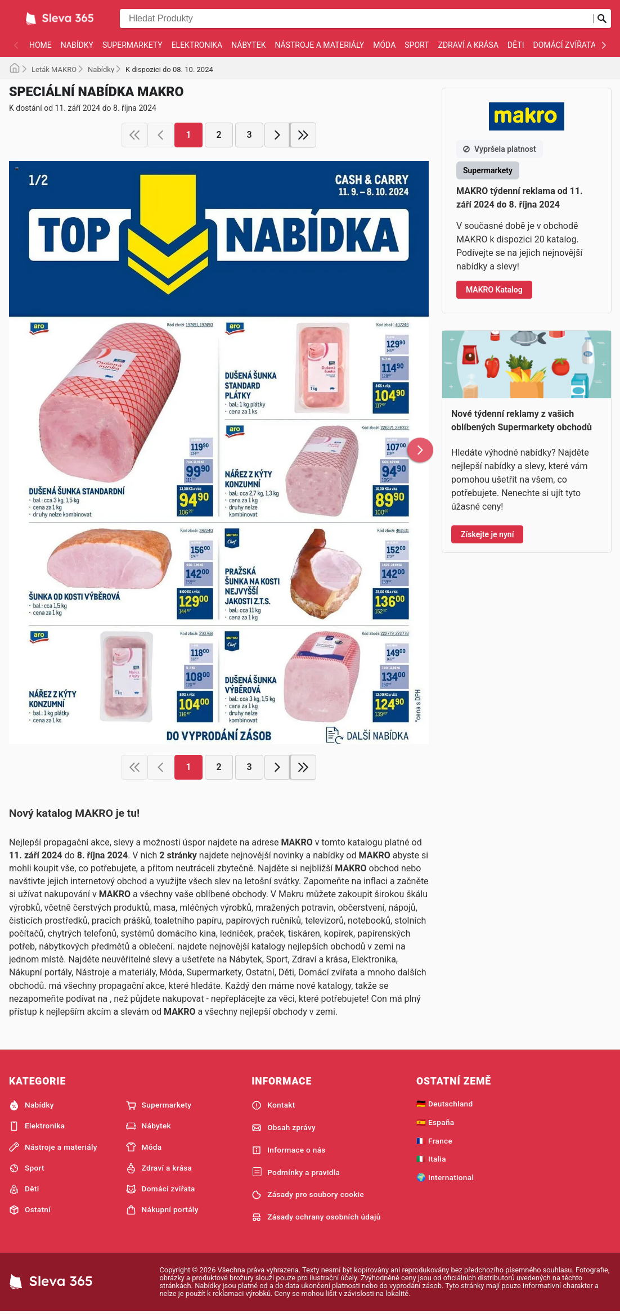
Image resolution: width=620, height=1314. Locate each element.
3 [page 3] (248, 134)
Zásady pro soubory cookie (307, 1195)
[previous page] (160, 135)
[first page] (134, 135)
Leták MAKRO (54, 69)
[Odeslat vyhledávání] (602, 19)
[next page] (277, 135)
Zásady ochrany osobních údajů (315, 1217)
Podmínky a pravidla (295, 1172)
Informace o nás (288, 1150)
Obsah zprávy (283, 1128)
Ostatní (30, 1210)
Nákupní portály (162, 1210)
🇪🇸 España (435, 1122)
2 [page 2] (218, 134)
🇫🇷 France (434, 1140)
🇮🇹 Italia (431, 1158)
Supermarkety (132, 45)
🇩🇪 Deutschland (444, 1103)
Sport (417, 45)
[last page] (303, 135)
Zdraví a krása (468, 45)
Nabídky (77, 45)
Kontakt (273, 1105)
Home (40, 45)
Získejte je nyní (487, 534)
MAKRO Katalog (494, 289)
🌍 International (445, 1177)
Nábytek (248, 45)
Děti (515, 45)
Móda (384, 45)
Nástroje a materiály (319, 45)
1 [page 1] (188, 134)
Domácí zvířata (564, 45)
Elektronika (197, 45)
